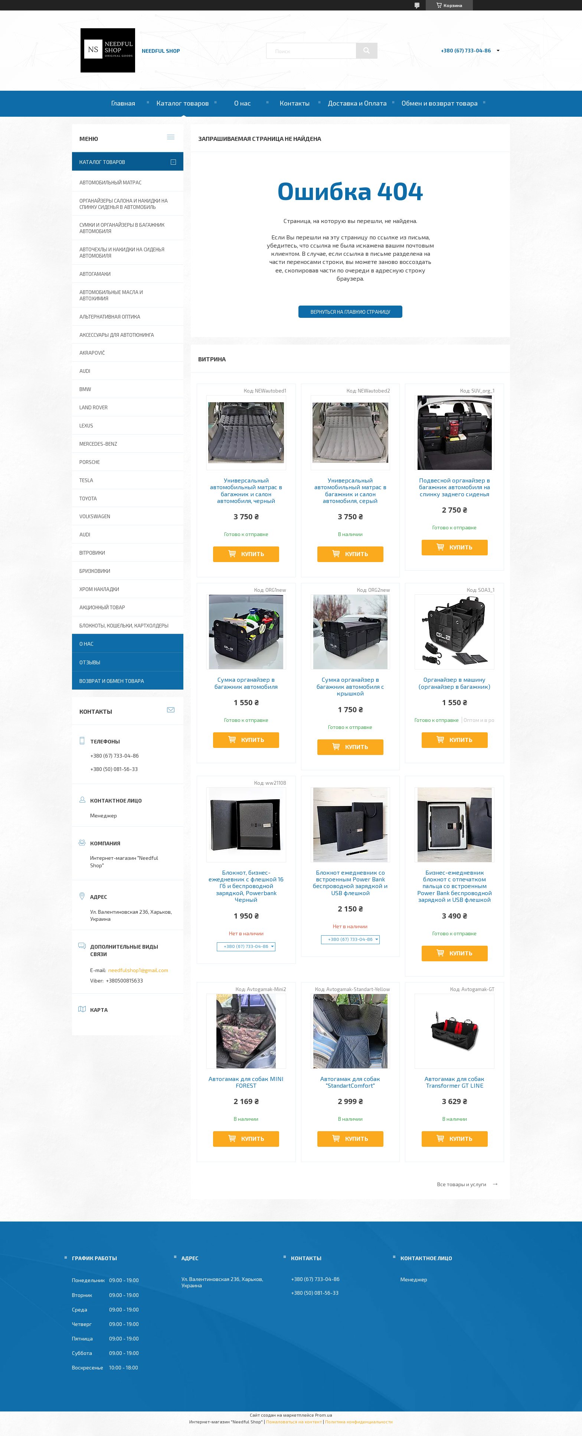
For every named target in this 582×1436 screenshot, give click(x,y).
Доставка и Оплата (357, 103)
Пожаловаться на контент (294, 1421)
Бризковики (94, 571)
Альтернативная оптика (109, 317)
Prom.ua (323, 1414)
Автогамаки (95, 274)
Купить (252, 553)
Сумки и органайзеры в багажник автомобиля (121, 228)
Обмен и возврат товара (440, 103)
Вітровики (92, 553)
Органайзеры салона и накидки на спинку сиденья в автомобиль (123, 204)
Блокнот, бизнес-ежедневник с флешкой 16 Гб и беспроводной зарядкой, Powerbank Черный (246, 886)
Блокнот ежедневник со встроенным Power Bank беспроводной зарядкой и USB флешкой (350, 882)
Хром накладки (99, 589)
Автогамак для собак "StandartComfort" (350, 1082)
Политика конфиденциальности (359, 1421)
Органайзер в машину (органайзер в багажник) (454, 683)
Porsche (89, 462)
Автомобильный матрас (110, 182)
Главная (123, 103)
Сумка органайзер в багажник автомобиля (246, 683)
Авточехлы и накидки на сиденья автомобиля (121, 252)
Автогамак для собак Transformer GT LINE (454, 1082)
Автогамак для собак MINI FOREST (246, 1082)
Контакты (294, 103)
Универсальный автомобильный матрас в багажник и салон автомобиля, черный (246, 490)
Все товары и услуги (461, 1184)
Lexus (86, 426)
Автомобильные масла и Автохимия (111, 295)
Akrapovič (92, 353)
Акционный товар (102, 607)
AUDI (84, 371)
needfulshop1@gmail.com (138, 970)
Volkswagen (94, 516)
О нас (242, 103)
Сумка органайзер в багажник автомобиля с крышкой (350, 686)
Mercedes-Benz (98, 444)
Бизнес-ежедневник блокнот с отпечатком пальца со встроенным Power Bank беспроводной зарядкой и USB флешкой (454, 886)
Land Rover (93, 407)
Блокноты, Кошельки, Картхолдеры (124, 626)
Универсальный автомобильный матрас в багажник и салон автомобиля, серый (350, 490)
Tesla (86, 480)
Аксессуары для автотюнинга (116, 335)
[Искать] (366, 50)
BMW (85, 389)
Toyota (88, 498)
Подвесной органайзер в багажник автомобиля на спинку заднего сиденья (454, 487)
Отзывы (89, 662)
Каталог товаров (182, 103)
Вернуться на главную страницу (350, 312)
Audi (84, 535)
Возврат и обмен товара (111, 681)
